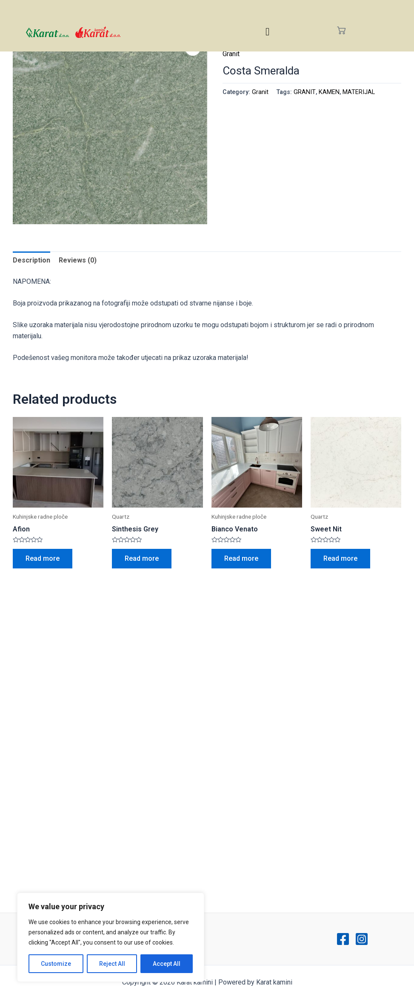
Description (31, 260)
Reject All (112, 963)
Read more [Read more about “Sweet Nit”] (340, 558)
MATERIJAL (359, 92)
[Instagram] (361, 939)
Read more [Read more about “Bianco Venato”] (241, 558)
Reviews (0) (78, 260)
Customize (56, 963)
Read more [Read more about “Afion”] (43, 558)
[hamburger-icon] (267, 31)
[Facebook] (343, 939)
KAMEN (329, 92)
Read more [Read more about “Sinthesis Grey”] (142, 558)
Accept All (166, 963)
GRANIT (305, 92)
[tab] (31, 260)
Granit (231, 54)
